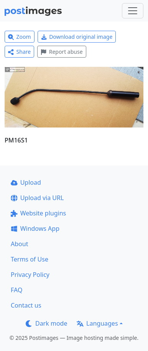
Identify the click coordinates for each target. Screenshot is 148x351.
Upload (26, 182)
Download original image (77, 36)
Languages (97, 323)
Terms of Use (29, 259)
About (19, 244)
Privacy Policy (30, 274)
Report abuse (61, 51)
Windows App (35, 228)
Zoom (19, 36)
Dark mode (46, 323)
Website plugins (38, 213)
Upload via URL (37, 198)
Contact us (26, 305)
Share (19, 51)
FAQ (16, 290)
